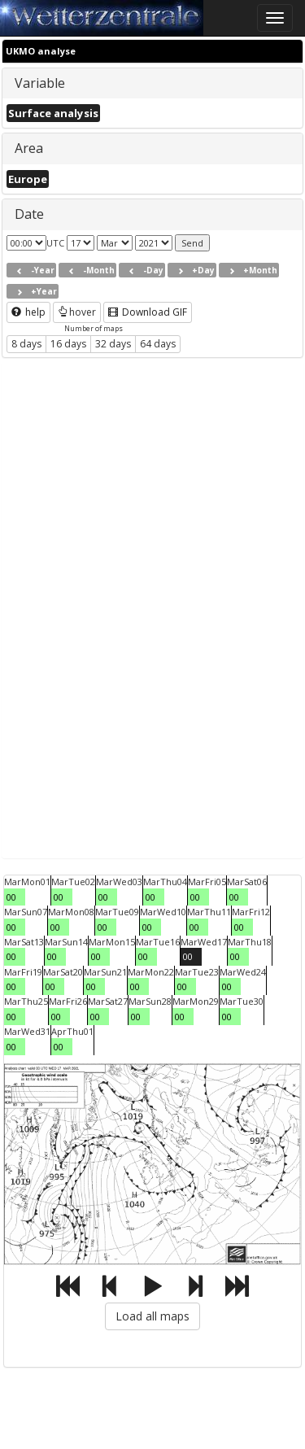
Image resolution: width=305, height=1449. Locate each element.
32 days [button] (113, 344)
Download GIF (147, 312)
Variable (40, 83)
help (28, 312)
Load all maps (152, 1316)
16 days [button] (68, 344)
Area (29, 148)
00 (11, 897)
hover (77, 312)
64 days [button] (158, 344)
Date (29, 214)
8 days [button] (26, 344)
